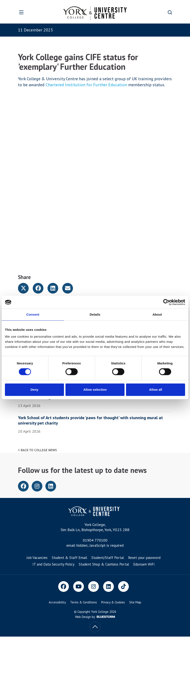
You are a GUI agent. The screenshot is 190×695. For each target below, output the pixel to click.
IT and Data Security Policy (53, 564)
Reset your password (144, 557)
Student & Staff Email (69, 557)
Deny (34, 389)
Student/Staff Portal (107, 557)
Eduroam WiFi (143, 564)
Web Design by (95, 617)
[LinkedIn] (108, 586)
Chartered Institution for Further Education (86, 85)
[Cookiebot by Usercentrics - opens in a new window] (166, 302)
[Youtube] (78, 586)
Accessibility (57, 602)
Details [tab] (95, 314)
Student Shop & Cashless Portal (104, 564)
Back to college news (37, 450)
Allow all (155, 389)
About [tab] (157, 314)
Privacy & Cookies (113, 602)
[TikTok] (123, 586)
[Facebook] (63, 586)
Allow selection (95, 389)
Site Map (135, 602)
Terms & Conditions (83, 602)
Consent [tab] (32, 314)
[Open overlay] (28, 12)
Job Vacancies (37, 557)
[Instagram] (93, 586)
